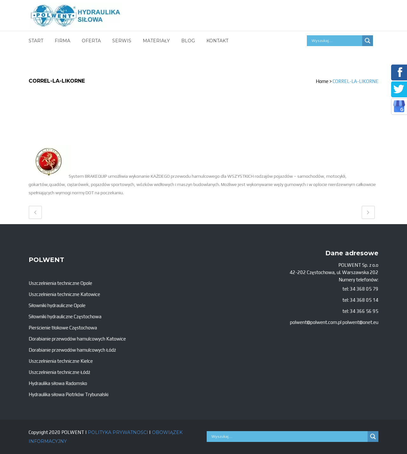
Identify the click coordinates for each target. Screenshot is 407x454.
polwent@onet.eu (360, 322)
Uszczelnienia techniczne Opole (60, 283)
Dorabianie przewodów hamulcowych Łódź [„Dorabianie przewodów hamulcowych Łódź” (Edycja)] (72, 350)
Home (322, 81)
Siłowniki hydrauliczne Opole (57, 305)
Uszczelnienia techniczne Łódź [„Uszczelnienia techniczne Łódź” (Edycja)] (59, 372)
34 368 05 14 (364, 300)
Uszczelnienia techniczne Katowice (64, 294)
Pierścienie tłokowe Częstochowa (63, 327)
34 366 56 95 (364, 311)
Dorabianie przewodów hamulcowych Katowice (77, 338)
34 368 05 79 (364, 289)
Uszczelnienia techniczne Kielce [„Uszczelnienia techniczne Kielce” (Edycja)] (61, 361)
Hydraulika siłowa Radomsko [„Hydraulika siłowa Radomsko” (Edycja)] (58, 383)
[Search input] (336, 40)
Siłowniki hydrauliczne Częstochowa (65, 316)
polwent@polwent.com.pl (315, 322)
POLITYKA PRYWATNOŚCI (118, 432)
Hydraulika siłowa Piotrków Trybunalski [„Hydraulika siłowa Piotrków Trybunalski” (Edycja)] (68, 394)
